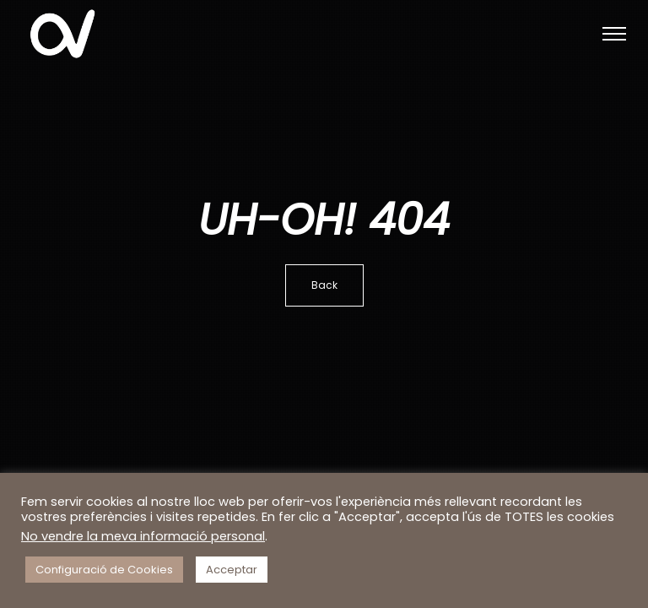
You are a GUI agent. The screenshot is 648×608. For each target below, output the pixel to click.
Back (324, 285)
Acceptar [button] (231, 570)
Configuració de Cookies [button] (104, 570)
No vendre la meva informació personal (143, 536)
